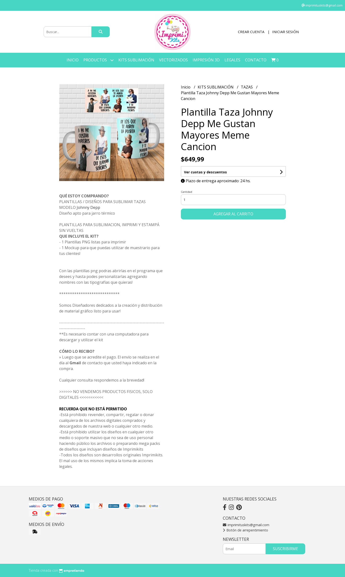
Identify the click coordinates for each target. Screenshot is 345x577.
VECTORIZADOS (173, 60)
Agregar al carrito (233, 214)
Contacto (255, 60)
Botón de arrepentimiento (245, 530)
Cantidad (186, 192)
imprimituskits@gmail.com (246, 525)
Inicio (73, 60)
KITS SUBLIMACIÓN (136, 60)
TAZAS (247, 87)
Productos (98, 60)
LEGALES (232, 60)
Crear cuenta (251, 31)
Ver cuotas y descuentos (205, 172)
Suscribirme (285, 548)
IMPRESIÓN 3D (206, 60)
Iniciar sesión (285, 31)
